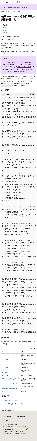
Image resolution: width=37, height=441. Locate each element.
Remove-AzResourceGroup (9, 391)
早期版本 (5, 431)
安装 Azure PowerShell (24, 67)
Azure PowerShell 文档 (11, 400)
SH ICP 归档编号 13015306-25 (11, 424)
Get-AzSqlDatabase (7, 376)
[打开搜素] (35, 2)
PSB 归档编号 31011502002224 (11, 426)
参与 (17, 431)
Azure (2, 11)
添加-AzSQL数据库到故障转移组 (10, 379)
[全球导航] (1, 2)
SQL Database (16, 11)
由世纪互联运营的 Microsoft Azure (12, 429)
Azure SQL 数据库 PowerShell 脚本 (14, 404)
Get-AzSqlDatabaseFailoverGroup (10, 384)
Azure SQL (8, 11)
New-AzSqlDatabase (7, 368)
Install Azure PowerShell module (20, 79)
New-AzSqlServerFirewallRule (9, 363)
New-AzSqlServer (6, 360)
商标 (22, 433)
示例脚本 (5, 28)
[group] (18, 215)
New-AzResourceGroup (8, 355)
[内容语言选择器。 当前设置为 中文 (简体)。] (7, 416)
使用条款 (17, 433)
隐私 (23, 426)
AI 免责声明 (27, 429)
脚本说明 (5, 30)
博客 (11, 431)
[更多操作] (34, 11)
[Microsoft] (18, 2)
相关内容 (5, 32)
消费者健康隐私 (7, 433)
